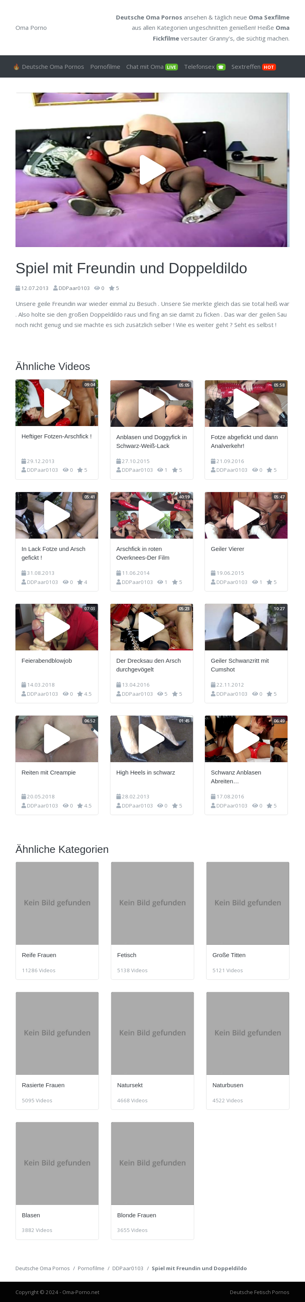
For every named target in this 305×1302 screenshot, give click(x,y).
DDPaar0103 (74, 288)
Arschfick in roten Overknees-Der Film (143, 553)
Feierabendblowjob (47, 659)
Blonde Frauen (136, 1214)
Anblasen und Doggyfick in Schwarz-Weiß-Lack (152, 441)
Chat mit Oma (152, 66)
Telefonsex (205, 66)
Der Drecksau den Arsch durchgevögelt (149, 664)
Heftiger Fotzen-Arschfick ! (57, 436)
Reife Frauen (39, 954)
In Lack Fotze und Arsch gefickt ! (54, 553)
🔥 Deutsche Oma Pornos (48, 66)
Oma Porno (31, 27)
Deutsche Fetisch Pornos (260, 1291)
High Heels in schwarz (146, 771)
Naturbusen (227, 1084)
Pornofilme (105, 66)
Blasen (31, 1214)
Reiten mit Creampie (49, 771)
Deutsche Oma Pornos (42, 1267)
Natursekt (130, 1084)
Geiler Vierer (229, 548)
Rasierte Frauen (43, 1084)
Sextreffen (254, 66)
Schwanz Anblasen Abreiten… (237, 776)
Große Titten (228, 954)
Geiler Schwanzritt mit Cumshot (241, 664)
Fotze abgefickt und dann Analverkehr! (245, 441)
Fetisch (126, 954)
